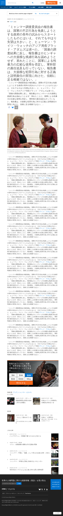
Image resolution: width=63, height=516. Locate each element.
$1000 (20, 379)
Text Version (28, 493)
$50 (13, 375)
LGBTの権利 (41, 7)
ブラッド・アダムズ (38, 90)
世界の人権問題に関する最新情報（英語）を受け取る (24, 480)
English (11, 21)
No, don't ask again (44, 13)
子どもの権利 (33, 7)
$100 (21, 375)
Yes (36, 13)
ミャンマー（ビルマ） (25, 392)
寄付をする (51, 3)
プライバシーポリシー (11, 493)
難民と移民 (49, 7)
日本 (11, 7)
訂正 (3, 493)
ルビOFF (57, 513)
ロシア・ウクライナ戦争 (21, 7)
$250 (29, 375)
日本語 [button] (42, 3)
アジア (15, 392)
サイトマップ (21, 493)
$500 (13, 379)
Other (29, 379)
